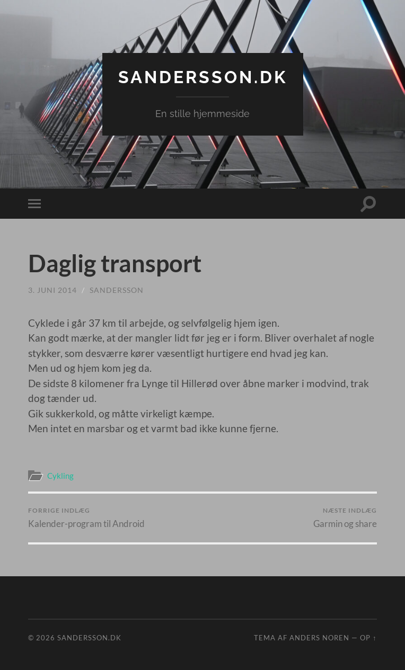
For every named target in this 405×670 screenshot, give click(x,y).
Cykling (60, 475)
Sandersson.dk (202, 77)
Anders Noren (319, 637)
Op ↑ (368, 637)
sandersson (117, 289)
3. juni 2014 (52, 289)
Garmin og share (345, 517)
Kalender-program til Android (86, 517)
